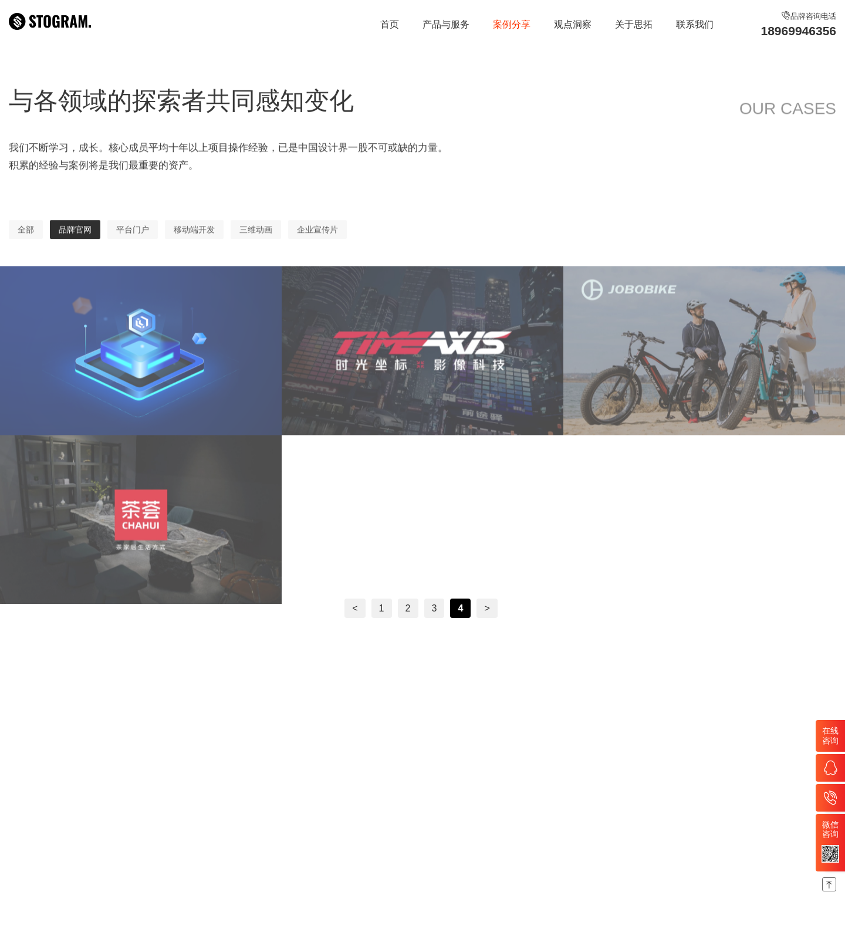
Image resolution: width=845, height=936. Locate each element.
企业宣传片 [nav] (317, 241)
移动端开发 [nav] (194, 241)
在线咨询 (830, 735)
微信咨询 (830, 841)
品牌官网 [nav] (75, 241)
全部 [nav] (26, 241)
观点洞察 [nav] (573, 24)
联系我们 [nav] (695, 24)
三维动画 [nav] (255, 241)
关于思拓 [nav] (634, 24)
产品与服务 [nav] (445, 24)
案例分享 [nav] (511, 24)
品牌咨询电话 (798, 25)
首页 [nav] (389, 24)
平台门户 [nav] (132, 241)
